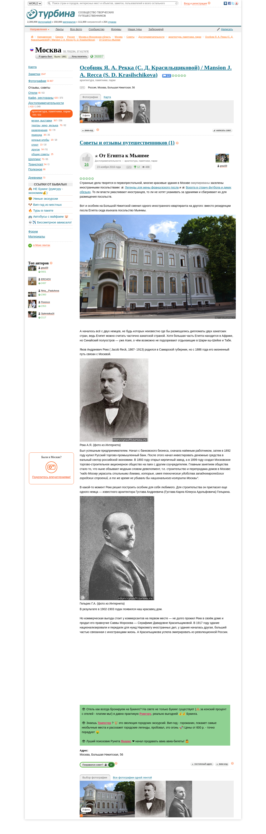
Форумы (116, 29)
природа (36, 134)
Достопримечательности (151, 37)
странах (112, 22)
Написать (227, 29)
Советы (130, 37)
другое (35, 149)
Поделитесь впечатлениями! (51, 477)
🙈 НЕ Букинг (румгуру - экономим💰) (45, 190)
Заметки (34, 74)
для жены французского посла (150, 187)
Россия (71, 37)
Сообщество (96, 29)
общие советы (40, 154)
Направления (44, 37)
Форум (33, 231)
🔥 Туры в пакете (40, 210)
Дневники (35, 177)
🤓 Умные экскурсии (43, 198)
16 (86, 164)
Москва (119, 37)
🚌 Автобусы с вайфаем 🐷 (48, 216)
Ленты (59, 29)
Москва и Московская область (95, 37)
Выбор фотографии (94, 777)
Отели (32, 92)
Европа (59, 37)
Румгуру (145, 713)
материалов (69, 22)
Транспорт (35, 164)
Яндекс (126, 741)
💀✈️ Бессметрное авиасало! (50, 222)
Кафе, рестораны (40, 97)
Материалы (36, 236)
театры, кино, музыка (44, 125)
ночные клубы (40, 139)
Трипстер (104, 723)
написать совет (223, 130)
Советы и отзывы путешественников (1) (127, 142)
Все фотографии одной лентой (132, 777)
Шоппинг (34, 159)
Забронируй (155, 29)
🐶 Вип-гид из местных (45, 204)
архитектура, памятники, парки (184, 37)
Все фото (76, 29)
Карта (32, 67)
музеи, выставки (41, 120)
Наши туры (135, 29)
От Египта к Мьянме (110, 39)
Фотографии (37, 81)
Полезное (35, 169)
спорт (35, 144)
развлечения (39, 130)
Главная (32, 37)
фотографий (44, 22)
